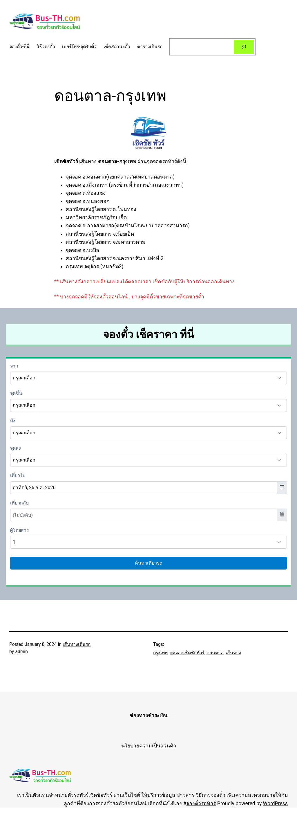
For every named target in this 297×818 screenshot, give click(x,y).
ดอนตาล (215, 652)
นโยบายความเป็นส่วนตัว (148, 746)
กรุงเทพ (160, 652)
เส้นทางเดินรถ (76, 644)
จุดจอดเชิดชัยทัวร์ (187, 652)
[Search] (244, 47)
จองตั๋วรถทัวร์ (201, 803)
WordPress (275, 803)
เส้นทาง (233, 652)
